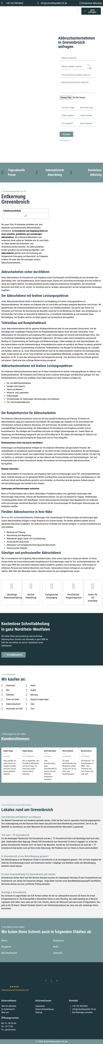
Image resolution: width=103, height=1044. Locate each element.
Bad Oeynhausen (9, 952)
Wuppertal (6, 946)
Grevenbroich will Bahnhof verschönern (21, 816)
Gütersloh (58, 952)
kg (90, 68)
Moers (4, 940)
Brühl (55, 946)
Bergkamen (58, 940)
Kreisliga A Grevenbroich (13, 892)
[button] (77, 10)
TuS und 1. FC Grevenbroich (15, 835)
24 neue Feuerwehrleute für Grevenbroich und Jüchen (28, 874)
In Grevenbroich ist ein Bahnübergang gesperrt (24, 856)
